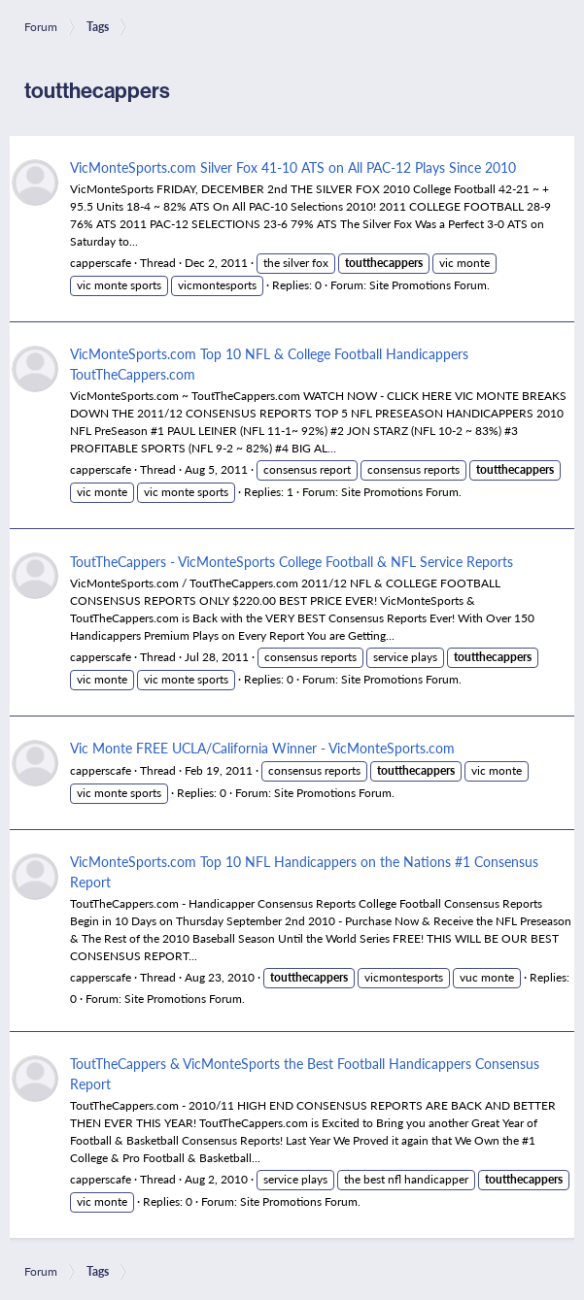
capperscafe (100, 262)
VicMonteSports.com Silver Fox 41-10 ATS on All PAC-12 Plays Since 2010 (293, 167)
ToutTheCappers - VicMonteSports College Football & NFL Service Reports (291, 561)
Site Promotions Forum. (429, 285)
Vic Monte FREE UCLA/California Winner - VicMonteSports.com (262, 747)
